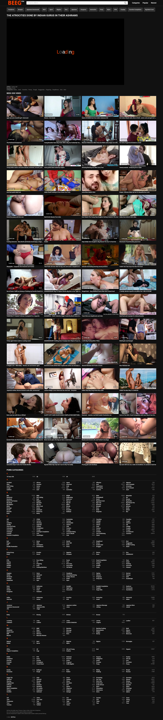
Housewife (69, 590)
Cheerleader (69, 523)
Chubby (9, 524)
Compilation (39, 528)
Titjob (97, 701)
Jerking (98, 607)
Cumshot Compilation (135, 9)
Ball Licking (39, 497)
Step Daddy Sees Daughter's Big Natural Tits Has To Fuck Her (99, 242)
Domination (39, 545)
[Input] (77, 3)
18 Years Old (10, 476)
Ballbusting (69, 497)
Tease (127, 698)
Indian (15, 89)
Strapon (9, 690)
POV (37, 657)
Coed (97, 526)
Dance (38, 541)
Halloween (39, 586)
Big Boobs (129, 501)
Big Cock (98, 502)
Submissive (99, 690)
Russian (128, 671)
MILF (44, 9)
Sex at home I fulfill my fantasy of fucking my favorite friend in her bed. (25, 291)
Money (98, 633)
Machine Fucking (101, 628)
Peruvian (68, 658)
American (69, 484)
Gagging (9, 573)
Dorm (67, 545)
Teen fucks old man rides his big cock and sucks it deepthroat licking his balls (62, 266)
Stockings (129, 688)
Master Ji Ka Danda (49, 118)
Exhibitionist (129, 554)
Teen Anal (39, 699)
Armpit (8, 488)
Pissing (38, 660)
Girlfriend (39, 575)
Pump (97, 664)
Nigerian (68, 641)
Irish (67, 599)
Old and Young (70, 649)
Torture (68, 703)
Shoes (68, 681)
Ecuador (38, 552)
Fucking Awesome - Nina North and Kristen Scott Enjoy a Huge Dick (25, 242)
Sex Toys (98, 679)
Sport (51, 9)
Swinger (68, 692)
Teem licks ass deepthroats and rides (92, 316)
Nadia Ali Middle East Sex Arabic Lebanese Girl (95, 118)
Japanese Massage (101, 605)
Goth (127, 577)
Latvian (98, 620)
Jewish (128, 607)
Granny (38, 578)
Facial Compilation (101, 560)
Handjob (68, 586)
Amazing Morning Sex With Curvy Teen (93, 167)
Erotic (8, 554)
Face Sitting (39, 560)
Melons (38, 632)
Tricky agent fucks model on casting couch (19, 341)
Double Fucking (130, 545)
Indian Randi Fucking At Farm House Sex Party (57, 192)
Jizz (8, 609)
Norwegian (129, 641)
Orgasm (128, 649)
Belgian (38, 501)
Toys (97, 703)
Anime (38, 486)
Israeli (98, 599)
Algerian (128, 482)
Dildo (37, 543)
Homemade (129, 588)
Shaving (9, 681)
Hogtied (98, 588)
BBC (8, 495)
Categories (136, 3)
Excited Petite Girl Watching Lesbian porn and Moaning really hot (25, 440)
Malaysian (9, 630)
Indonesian (39, 597)
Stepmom (69, 688)
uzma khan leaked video (88, 192)
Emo (127, 552)
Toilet (127, 701)
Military (128, 632)
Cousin (98, 530)
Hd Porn (13, 717)
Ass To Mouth (130, 488)
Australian (69, 489)
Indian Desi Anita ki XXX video (127, 217)
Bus (127, 511)
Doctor (98, 543)
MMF (37, 628)
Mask (38, 630)
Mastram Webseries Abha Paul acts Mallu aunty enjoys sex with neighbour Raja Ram (100, 142)
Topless (38, 703)
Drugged (98, 546)
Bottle (127, 508)
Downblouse (39, 546)
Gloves (38, 577)
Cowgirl (128, 530)
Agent (68, 482)
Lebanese (9, 622)
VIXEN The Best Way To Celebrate (128, 390)
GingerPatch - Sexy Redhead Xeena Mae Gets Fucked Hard (98, 291)
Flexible (9, 565)
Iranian (38, 599)
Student (68, 690)
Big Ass (68, 501)
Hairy (8, 586)
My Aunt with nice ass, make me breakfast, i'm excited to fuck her (137, 464)
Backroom (9, 497)
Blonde (68, 506)
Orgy (37, 651)
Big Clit (68, 502)
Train (127, 703)
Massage (68, 630)
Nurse (38, 643)
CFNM (38, 519)
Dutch (127, 546)
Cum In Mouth (70, 533)
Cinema (68, 524)
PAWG (8, 657)
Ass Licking (99, 488)
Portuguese (39, 662)
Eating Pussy (10, 552)
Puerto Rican (40, 664)
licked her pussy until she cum (15, 217)
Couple (68, 530)
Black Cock (39, 506)
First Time (69, 563)
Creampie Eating (71, 531)
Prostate (98, 662)
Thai (97, 699)
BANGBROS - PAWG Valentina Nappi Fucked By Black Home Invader (62, 316)
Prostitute (129, 662)
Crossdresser (130, 531)
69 (67, 476)
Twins (68, 705)
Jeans (68, 607)
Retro (67, 670)
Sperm (68, 686)
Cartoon (38, 521)
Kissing (38, 614)
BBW (37, 495)
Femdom (98, 562)
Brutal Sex (39, 511)
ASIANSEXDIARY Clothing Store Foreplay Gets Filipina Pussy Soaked (62, 341)
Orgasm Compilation (12, 651)
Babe (97, 495)
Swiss (97, 692)
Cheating (38, 523)
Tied (37, 701)
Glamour (98, 575)
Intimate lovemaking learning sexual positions (95, 266)
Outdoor (68, 651)
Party (101, 9)
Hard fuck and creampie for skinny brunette (131, 316)
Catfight (98, 521)
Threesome (10, 701)
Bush (8, 513)
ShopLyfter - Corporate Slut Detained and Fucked (20, 266)
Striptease (39, 690)
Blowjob (20, 9)
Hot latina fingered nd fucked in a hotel (130, 142)
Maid (127, 628)
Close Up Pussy (11, 526)
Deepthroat (55, 89)
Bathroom (69, 499)
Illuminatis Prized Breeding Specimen (129, 242)
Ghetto (8, 575)
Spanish (9, 686)
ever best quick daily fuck (14, 192)
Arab (67, 486)
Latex (38, 620)
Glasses (128, 575)
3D (37, 476)
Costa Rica (10, 530)
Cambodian (69, 519)
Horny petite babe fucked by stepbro (54, 167)
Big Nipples (10, 504)
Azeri (127, 489)
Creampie (9, 531)
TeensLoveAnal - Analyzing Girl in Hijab (130, 167)
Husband (38, 591)
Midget (98, 632)
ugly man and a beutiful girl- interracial (17, 118)
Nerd (37, 641)
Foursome (129, 565)
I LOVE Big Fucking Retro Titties (91, 341)
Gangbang (69, 573)
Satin (37, 677)
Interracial (129, 597)
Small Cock (99, 683)
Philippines (99, 658)
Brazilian (68, 510)
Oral (61, 89)
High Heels (69, 588)
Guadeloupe (129, 578)
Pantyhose (11, 9)
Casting (68, 521)
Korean (98, 614)
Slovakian (69, 683)
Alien (8, 484)
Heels (8, 588)
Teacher (98, 698)
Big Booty (9, 502)
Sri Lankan (39, 688)
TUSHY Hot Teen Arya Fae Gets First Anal (131, 266)
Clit (127, 524)
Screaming (99, 677)
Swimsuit (39, 692)
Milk (8, 633)
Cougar (38, 530)
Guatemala (10, 580)
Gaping (98, 573)
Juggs (38, 609)
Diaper (8, 543)
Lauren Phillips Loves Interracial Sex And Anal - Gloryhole (60, 390)
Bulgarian (99, 511)
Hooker (9, 590)
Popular (145, 3)
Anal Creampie (130, 484)
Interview (9, 599)
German (128, 573)
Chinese (128, 523)
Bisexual (98, 504)
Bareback (9, 499)
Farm (127, 560)
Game (38, 573)
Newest (153, 3)
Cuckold (9, 533)
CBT (8, 519)
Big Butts (39, 502)
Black (8, 506)
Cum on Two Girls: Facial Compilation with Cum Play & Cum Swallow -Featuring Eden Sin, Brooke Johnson (137, 415)
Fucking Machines (41, 567)
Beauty (128, 499)
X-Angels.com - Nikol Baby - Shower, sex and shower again (23, 365)
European (69, 554)
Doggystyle (41, 89)
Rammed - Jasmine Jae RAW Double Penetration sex (96, 415)
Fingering (48, 89)
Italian (128, 599)
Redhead (38, 670)
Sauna (68, 677)
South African (100, 684)
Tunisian (9, 705)
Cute (67, 535)
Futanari (128, 567)
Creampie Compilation (42, 531)
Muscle (9, 635)
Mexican (68, 632)
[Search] (125, 3)
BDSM (68, 495)
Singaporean (10, 683)
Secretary (129, 677)
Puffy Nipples (70, 664)
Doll (8, 545)
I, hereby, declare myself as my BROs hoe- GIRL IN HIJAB (135, 291)
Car (8, 521)
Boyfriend (39, 510)
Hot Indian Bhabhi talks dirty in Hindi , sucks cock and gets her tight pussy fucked (137, 118)
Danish (68, 541)
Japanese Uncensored (33, 9)
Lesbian (38, 622)
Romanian (9, 671)
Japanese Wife (40, 607)
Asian (38, 488)
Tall (8, 698)
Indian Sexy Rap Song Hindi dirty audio (93, 390)
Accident (9, 482)
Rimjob (128, 670)
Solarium (38, 684)
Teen (8, 699)
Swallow (128, 690)
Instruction (93, 9)
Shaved (128, 679)
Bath (37, 499)
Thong (128, 699)
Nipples (59, 9)
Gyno (67, 580)
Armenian (129, 486)
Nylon (108, 9)
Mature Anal (10, 632)
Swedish (9, 692)
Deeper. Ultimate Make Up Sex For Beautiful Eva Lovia (134, 192)
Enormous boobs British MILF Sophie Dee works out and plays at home (62, 365)
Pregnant (68, 662)
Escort (38, 554)
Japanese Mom (130, 605)
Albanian (98, 482)
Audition (9, 489)
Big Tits (38, 504)
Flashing (128, 563)
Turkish (38, 705)
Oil (37, 649)
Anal (19, 89)
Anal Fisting (10, 486)
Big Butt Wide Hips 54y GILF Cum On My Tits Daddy (58, 464)
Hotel (38, 590)
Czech (98, 535)
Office (8, 649)
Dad (8, 541)
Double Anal (99, 545)
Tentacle (68, 699)
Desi (66, 9)
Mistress (38, 633)
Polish (98, 660)
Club (67, 526)
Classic (98, 524)
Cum (37, 533)
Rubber (68, 671)
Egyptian (68, 552)
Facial (68, 560)
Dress (68, 546)
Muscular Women (41, 635)
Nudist (8, 643)
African (38, 482)
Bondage (9, 508)
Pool (127, 660)
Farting (9, 562)
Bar (127, 497)
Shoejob (38, 681)
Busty (38, 513)
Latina (68, 620)
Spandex (128, 684)
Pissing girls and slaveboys (89, 464)
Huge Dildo (99, 590)
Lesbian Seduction (71, 622)
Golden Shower (70, 577)
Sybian (128, 692)
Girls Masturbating (71, 575)
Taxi (67, 698)
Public (8, 664)
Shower (128, 681)
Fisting (98, 563)
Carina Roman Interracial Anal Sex (129, 440)
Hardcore (128, 586)
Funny (98, 567)
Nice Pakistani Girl (124, 365)
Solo (67, 684)
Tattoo (38, 698)
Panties (128, 657)
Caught (128, 521)
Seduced (9, 679)
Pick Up (128, 658)
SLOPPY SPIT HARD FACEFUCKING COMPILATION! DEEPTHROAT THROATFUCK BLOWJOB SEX (62, 415)
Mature (128, 630)
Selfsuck (38, 679)
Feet (67, 562)
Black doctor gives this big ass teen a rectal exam (58, 440)
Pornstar (9, 662)
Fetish (128, 562)
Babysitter (129, 495)
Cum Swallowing (100, 533)
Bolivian (128, 506)
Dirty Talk (69, 543)
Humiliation (129, 590)
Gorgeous (83, 9)
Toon (8, 703)
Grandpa (9, 578)
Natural (9, 641)
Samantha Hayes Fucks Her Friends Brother (19, 464)
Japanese (74, 9)
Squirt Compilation (12, 688)
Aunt (37, 489)
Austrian (98, 489)
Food (37, 565)
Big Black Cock (149, 9)
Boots (68, 508)
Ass (67, 488)
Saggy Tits (10, 677)
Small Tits (129, 683)
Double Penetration (12, 546)
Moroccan (129, 633)
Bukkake (68, 511)
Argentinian (99, 486)
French (8, 567)
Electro (98, 552)
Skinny (38, 683)
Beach (98, 499)
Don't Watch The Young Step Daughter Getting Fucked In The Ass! (100, 217)
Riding (98, 670)
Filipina (9, 563)
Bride (97, 510)
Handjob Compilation (102, 586)
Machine (68, 628)
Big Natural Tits (130, 502)
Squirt (128, 686)
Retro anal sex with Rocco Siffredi (16, 415)
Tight (67, 701)
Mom (67, 633)
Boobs (38, 508)
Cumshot (24, 89)
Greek (68, 578)
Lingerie (98, 622)
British (128, 510)
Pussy (30, 89)
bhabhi (46, 242)
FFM (115, 9)
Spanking (39, 686)
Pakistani (69, 657)
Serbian (68, 679)
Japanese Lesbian (71, 605)
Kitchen (68, 614)
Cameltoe (98, 519)
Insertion (68, 597)
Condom (68, 528)
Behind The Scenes (12, 501)
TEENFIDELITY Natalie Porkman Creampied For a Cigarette (23, 316)
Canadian (128, 519)
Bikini (67, 504)
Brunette (9, 511)
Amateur (38, 484)
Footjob (98, 565)
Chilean (98, 523)
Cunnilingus (39, 535)
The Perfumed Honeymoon (14, 142)
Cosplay (123, 9)
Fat (37, 562)
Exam (97, 554)
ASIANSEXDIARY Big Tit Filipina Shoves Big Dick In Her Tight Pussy (62, 291)
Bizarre (128, 504)
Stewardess (99, 688)
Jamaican (9, 605)
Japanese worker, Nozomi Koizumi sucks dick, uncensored (23, 390)
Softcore (9, 684)
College (128, 526)
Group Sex (99, 578)
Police (68, 660)
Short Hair (99, 681)
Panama (98, 657)
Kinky (8, 614)
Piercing (9, 660)
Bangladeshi (99, 497)
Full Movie (69, 567)
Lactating (9, 620)
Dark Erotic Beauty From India (52, 217)
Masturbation (100, 630)
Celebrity (9, 523)
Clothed (38, 526)
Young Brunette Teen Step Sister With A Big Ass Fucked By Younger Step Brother (62, 142)
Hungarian (9, 591)
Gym (37, 580)
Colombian (10, 528)
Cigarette (39, 524)
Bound (8, 510)
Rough (35, 89)
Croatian (98, 531)
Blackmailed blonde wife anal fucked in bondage (95, 440)
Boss (97, 508)
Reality (8, 670)
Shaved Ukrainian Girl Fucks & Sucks (92, 365)
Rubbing (98, 671)
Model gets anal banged (126, 341)
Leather (128, 620)
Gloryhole (9, 577)
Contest (98, 528)
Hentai (38, 588)
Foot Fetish (69, 565)
